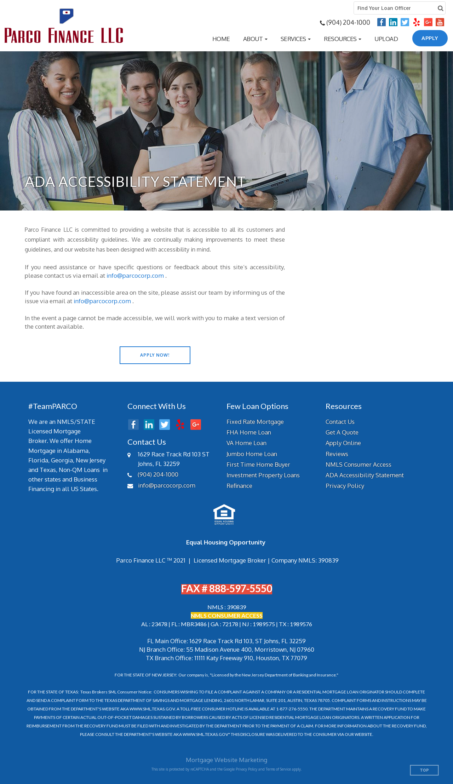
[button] (255, 39)
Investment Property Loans (263, 475)
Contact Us (340, 421)
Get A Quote (342, 432)
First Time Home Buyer (258, 464)
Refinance (239, 485)
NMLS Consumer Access (358, 464)
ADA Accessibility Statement (365, 475)
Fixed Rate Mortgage (255, 421)
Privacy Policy (345, 485)
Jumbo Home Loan (251, 453)
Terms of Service (278, 769)
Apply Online (343, 442)
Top (424, 770)
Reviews (337, 453)
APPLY (430, 38)
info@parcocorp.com (135, 275)
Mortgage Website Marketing (226, 759)
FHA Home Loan (248, 432)
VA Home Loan (246, 442)
